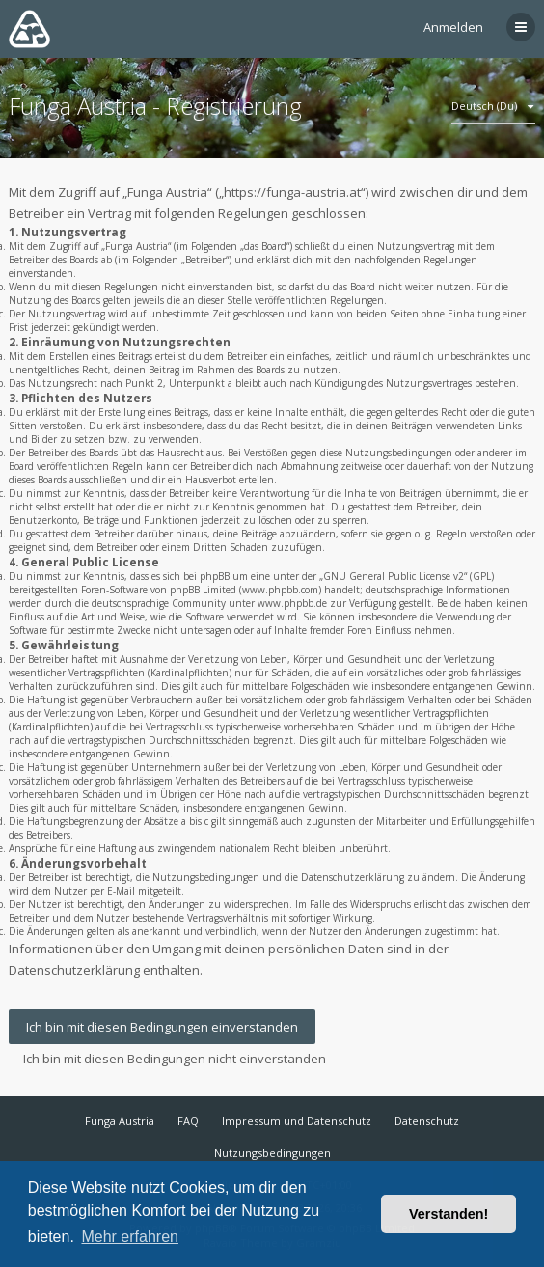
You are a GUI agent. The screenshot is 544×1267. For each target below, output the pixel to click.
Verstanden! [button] (448, 1214)
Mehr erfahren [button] (129, 1236)
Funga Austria (119, 1121)
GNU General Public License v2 (393, 576)
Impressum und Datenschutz (296, 1121)
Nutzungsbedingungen (272, 1152)
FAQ (188, 1121)
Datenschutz (426, 1121)
